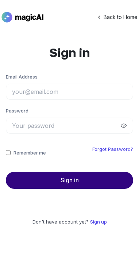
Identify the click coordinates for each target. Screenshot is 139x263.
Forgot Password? (112, 149)
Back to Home (117, 17)
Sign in (70, 180)
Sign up (98, 222)
